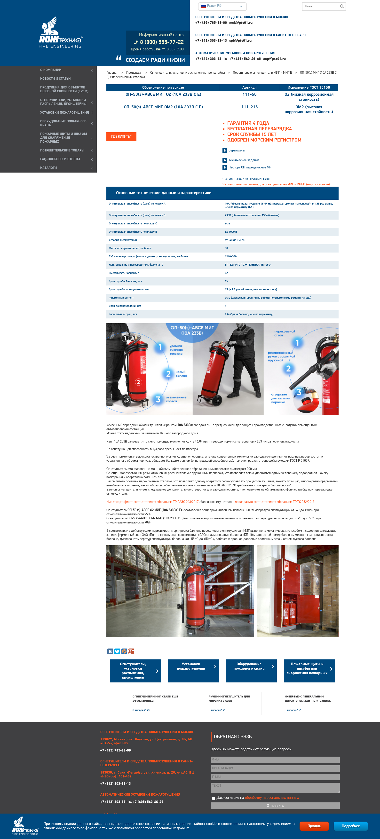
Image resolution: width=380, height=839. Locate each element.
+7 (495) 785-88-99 (211, 23)
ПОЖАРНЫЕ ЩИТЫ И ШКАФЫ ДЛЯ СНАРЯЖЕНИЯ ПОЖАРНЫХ (63, 138)
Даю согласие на (257, 798)
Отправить (275, 806)
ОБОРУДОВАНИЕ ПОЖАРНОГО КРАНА (63, 123)
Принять (314, 826)
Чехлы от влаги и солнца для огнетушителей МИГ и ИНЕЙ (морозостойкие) (276, 184)
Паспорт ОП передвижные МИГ (251, 167)
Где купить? (121, 137)
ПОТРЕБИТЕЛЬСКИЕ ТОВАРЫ (62, 150)
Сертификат (237, 150)
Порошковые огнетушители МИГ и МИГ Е (262, 73)
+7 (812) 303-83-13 (211, 41)
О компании (50, 70)
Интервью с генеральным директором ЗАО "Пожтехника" (308, 699)
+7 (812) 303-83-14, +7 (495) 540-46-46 (131, 802)
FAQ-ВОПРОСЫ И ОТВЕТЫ (60, 159)
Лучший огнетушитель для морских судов (229, 699)
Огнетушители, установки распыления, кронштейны (187, 73)
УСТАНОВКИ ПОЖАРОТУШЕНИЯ (64, 113)
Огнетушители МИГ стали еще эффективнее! (155, 699)
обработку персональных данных (272, 798)
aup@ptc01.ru (274, 59)
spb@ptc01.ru (240, 41)
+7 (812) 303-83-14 (211, 59)
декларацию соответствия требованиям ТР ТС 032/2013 (275, 502)
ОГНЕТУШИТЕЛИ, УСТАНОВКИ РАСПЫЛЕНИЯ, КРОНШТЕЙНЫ (63, 102)
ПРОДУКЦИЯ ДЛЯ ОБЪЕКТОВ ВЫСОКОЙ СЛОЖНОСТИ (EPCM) (64, 89)
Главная (112, 73)
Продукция (134, 73)
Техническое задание (244, 160)
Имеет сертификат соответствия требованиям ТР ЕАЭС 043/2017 (152, 502)
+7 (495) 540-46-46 (245, 59)
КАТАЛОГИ (48, 168)
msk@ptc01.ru (241, 23)
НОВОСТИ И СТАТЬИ (55, 79)
